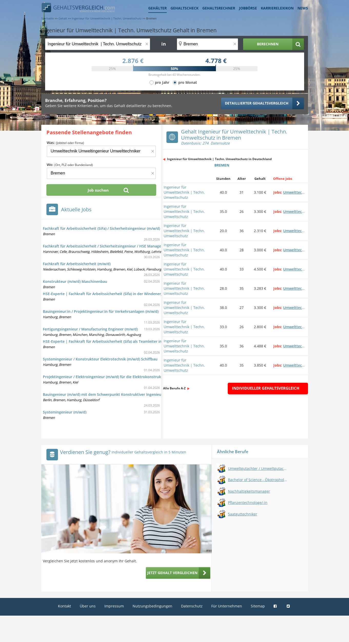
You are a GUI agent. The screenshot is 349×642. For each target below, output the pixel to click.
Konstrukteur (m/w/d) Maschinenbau (75, 281)
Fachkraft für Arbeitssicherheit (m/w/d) (77, 263)
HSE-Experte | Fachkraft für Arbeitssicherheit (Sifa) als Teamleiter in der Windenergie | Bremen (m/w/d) (133, 341)
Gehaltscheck (184, 8)
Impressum (114, 606)
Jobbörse (248, 8)
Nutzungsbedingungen (152, 606)
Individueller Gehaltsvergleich (265, 388)
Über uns (88, 606)
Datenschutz (192, 606)
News (302, 8)
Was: (65, 142)
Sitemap (258, 606)
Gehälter (157, 8)
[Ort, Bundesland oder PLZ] (207, 44)
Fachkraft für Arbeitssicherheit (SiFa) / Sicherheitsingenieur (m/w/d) (101, 228)
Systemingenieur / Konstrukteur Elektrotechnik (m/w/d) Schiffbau (100, 359)
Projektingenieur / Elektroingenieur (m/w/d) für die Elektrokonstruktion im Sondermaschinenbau (128, 376)
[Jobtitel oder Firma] (101, 151)
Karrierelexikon (277, 8)
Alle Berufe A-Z (174, 388)
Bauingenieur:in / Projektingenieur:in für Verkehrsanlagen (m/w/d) (100, 311)
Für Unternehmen (226, 606)
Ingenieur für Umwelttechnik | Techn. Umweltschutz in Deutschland (219, 159)
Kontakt (64, 606)
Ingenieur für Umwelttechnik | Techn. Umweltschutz (184, 192)
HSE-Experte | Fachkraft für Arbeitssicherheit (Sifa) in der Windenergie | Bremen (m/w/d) (120, 293)
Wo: (70, 164)
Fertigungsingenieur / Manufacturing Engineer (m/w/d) (90, 329)
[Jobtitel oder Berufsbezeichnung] (97, 44)
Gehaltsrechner (218, 8)
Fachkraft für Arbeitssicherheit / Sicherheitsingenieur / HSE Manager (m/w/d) (110, 246)
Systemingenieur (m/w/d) (64, 412)
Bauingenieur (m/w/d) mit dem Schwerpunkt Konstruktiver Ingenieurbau (106, 394)
